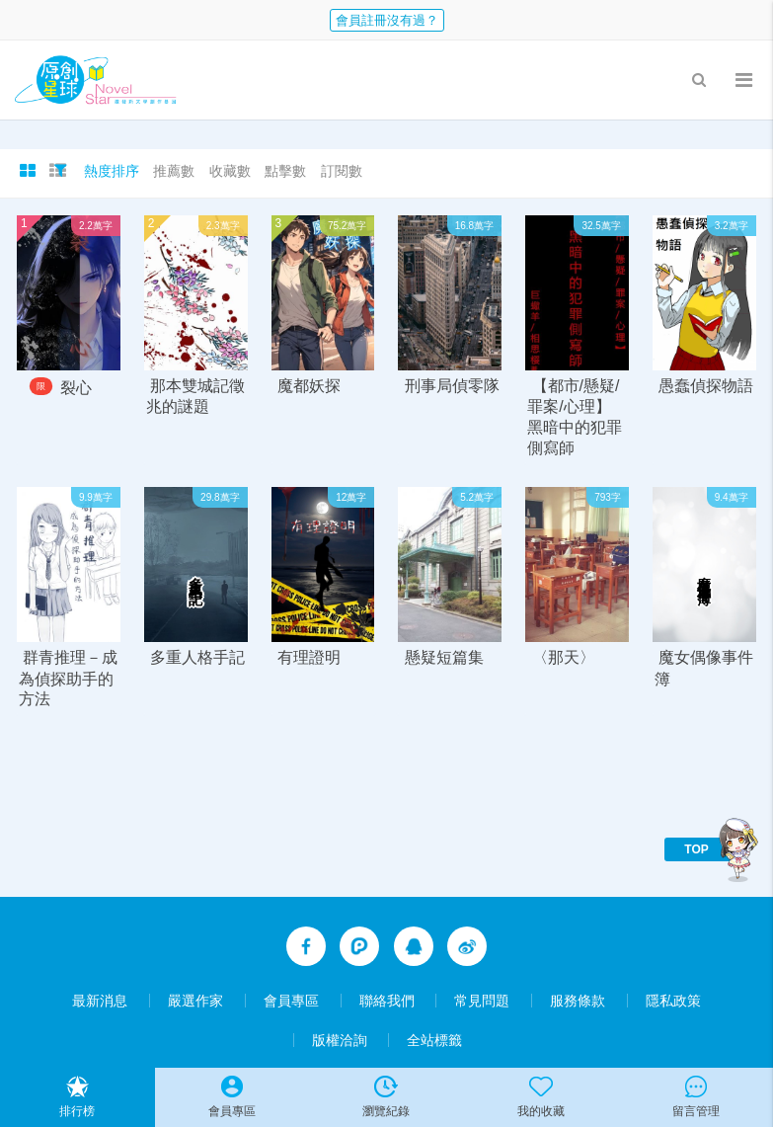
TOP (696, 849)
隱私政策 (673, 1000)
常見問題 (481, 1000)
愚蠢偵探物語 (705, 385)
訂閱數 (341, 171)
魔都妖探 (309, 385)
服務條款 (577, 1000)
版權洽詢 (339, 1040)
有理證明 (309, 658)
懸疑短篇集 (444, 658)
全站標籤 (434, 1040)
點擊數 (285, 171)
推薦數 (173, 171)
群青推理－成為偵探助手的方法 (68, 679)
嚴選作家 (195, 1000)
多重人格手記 (197, 658)
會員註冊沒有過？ (387, 20)
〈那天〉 (563, 658)
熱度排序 (111, 171)
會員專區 (291, 1000)
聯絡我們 (387, 1000)
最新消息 (99, 1000)
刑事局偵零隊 (452, 385)
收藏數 (230, 171)
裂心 (76, 387)
